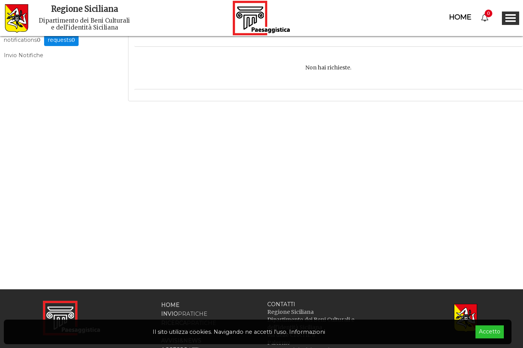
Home (460, 17)
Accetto (489, 331)
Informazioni (307, 331)
